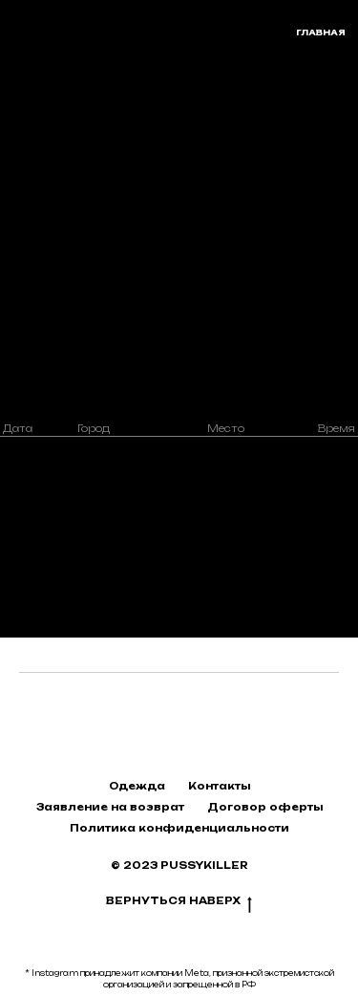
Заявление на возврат (110, 806)
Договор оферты (265, 806)
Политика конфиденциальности (179, 828)
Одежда (137, 785)
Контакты (219, 785)
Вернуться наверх (179, 901)
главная (321, 32)
